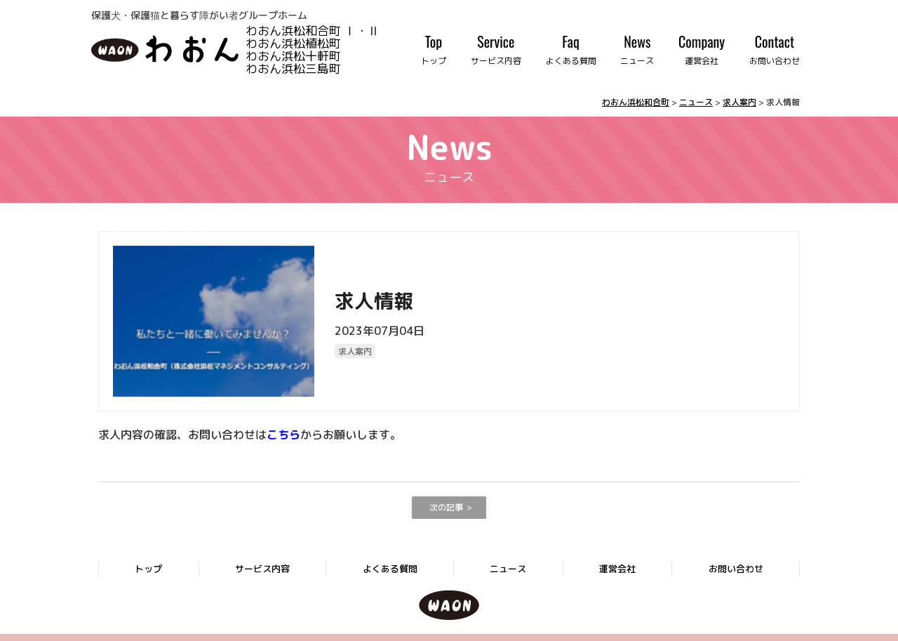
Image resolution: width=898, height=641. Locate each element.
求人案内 (355, 351)
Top (433, 49)
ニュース (508, 568)
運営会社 (617, 568)
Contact (774, 49)
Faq (571, 49)
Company (701, 49)
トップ (148, 568)
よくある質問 (390, 568)
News (637, 49)
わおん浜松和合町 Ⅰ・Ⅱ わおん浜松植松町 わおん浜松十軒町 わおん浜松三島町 (330, 49)
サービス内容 (262, 568)
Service (496, 49)
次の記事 (446, 507)
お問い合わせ (736, 568)
